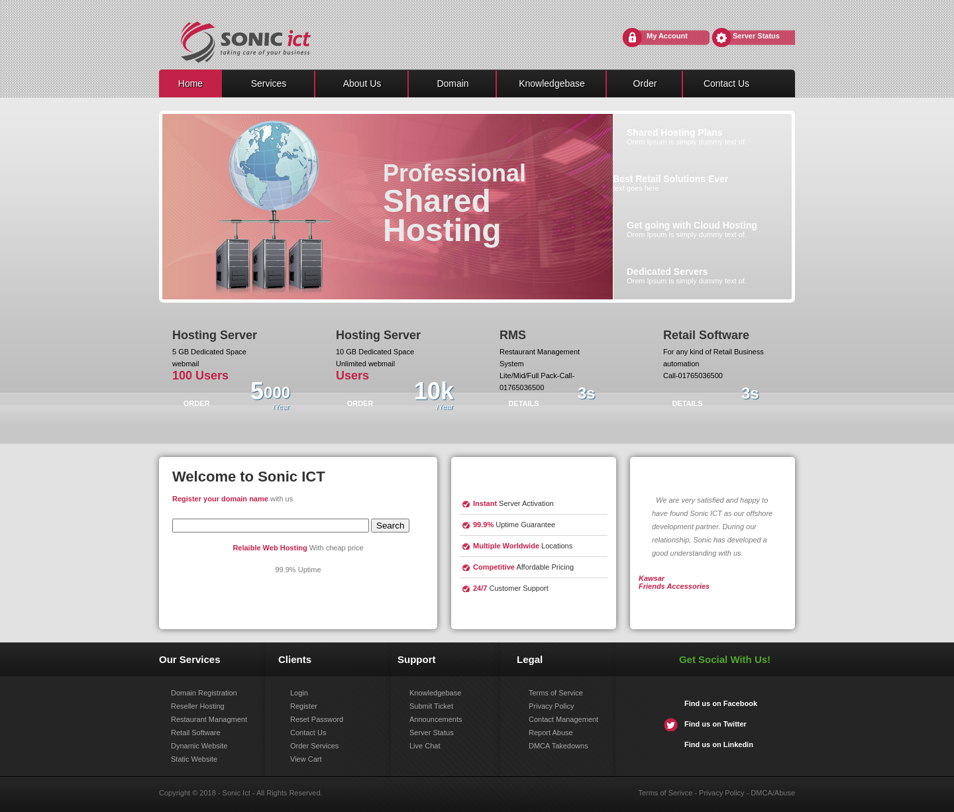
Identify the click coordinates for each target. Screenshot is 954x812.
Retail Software (196, 732)
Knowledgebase (552, 83)
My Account (667, 36)
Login (299, 693)
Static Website (194, 759)
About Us (362, 83)
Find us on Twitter (715, 724)
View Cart (305, 759)
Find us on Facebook (720, 703)
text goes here (670, 183)
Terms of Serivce (665, 793)
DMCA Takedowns (558, 746)
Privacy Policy (551, 706)
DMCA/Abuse (773, 793)
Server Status (756, 36)
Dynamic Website (199, 746)
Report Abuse (551, 732)
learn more (499, 613)
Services (269, 83)
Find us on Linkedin (718, 744)
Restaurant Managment (209, 719)
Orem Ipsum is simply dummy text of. (687, 136)
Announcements (435, 719)
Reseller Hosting (198, 706)
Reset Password (316, 719)
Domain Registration (204, 693)
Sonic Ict (236, 793)
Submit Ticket (431, 706)
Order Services (314, 746)
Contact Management (563, 719)
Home (190, 83)
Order (645, 83)
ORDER (197, 403)
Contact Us (726, 83)
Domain (452, 83)
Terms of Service (556, 693)
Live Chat (424, 746)
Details (523, 403)
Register (303, 706)
